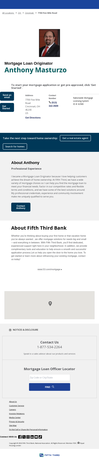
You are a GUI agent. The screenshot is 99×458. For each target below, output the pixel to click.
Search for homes (15, 146)
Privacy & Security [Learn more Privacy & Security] (16, 421)
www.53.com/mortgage (49, 269)
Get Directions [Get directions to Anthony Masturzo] (33, 117)
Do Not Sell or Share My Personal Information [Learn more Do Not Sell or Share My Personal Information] (28, 429)
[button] (50, 304)
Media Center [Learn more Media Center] (15, 417)
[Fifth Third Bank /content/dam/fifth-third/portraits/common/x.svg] (24, 437)
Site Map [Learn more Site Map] (13, 425)
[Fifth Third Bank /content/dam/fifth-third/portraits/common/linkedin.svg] (32, 437)
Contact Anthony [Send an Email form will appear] (20, 207)
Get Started (6, 107)
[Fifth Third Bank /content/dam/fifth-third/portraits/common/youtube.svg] (36, 437)
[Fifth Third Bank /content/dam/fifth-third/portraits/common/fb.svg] (20, 437)
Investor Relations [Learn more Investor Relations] (17, 413)
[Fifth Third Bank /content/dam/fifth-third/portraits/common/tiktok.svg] (40, 437)
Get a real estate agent (75, 138)
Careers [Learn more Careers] (12, 409)
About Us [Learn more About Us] (13, 401)
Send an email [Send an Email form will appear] (7, 96)
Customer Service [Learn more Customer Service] (16, 405)
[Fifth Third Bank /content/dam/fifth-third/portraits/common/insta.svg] (28, 437)
